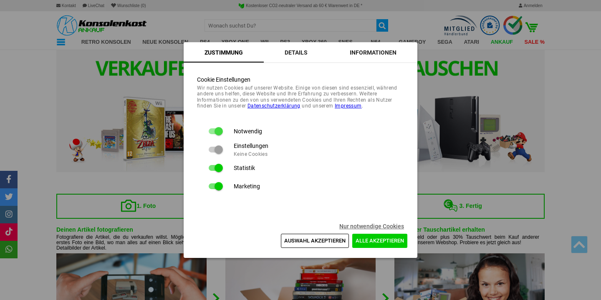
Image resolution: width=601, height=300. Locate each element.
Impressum (348, 106)
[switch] (215, 131)
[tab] (224, 52)
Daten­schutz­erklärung (273, 106)
